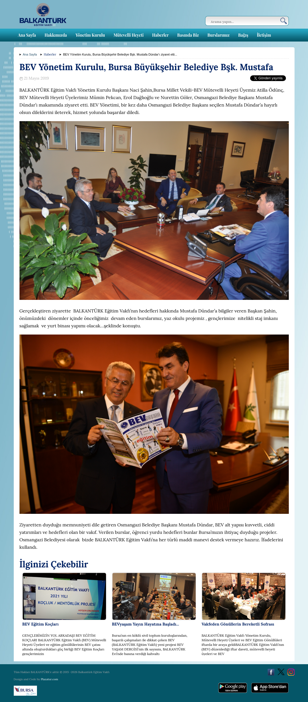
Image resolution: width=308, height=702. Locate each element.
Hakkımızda (55, 35)
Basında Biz (188, 35)
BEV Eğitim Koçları (40, 624)
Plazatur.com (49, 679)
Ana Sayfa (27, 35)
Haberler (160, 35)
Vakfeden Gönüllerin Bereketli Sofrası (238, 624)
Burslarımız (218, 35)
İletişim (264, 35)
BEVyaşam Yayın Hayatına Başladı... (145, 624)
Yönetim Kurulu (90, 35)
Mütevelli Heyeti (128, 35)
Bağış (243, 35)
